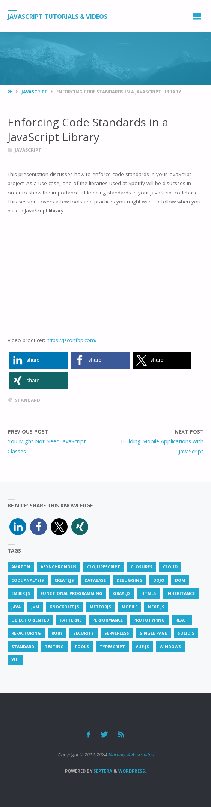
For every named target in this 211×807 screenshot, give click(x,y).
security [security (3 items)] (83, 633)
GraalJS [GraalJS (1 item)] (122, 593)
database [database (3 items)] (95, 580)
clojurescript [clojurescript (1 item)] (103, 566)
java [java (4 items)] (16, 607)
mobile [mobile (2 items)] (129, 607)
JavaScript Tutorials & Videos (57, 16)
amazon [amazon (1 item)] (20, 566)
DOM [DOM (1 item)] (180, 580)
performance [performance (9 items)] (107, 620)
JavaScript (34, 92)
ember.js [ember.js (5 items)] (20, 593)
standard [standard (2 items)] (22, 646)
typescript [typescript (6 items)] (112, 646)
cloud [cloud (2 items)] (170, 566)
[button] (38, 360)
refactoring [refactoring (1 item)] (26, 633)
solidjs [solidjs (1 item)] (186, 633)
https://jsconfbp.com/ (72, 340)
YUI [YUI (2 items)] (15, 659)
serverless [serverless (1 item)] (116, 633)
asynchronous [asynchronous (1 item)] (59, 566)
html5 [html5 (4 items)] (148, 593)
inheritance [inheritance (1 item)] (180, 593)
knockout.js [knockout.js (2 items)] (64, 607)
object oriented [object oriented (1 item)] (30, 620)
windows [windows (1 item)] (170, 646)
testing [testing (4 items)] (54, 646)
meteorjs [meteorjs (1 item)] (100, 607)
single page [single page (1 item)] (153, 633)
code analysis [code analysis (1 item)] (27, 580)
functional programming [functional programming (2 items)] (71, 593)
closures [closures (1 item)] (141, 566)
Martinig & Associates (131, 754)
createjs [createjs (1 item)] (64, 580)
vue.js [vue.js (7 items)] (142, 646)
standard (27, 400)
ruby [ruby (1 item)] (57, 633)
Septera (102, 771)
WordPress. (132, 771)
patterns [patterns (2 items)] (71, 620)
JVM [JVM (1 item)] (35, 607)
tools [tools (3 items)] (81, 646)
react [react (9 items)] (181, 620)
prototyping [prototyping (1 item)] (149, 620)
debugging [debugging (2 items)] (129, 580)
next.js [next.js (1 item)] (156, 607)
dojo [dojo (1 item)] (158, 580)
